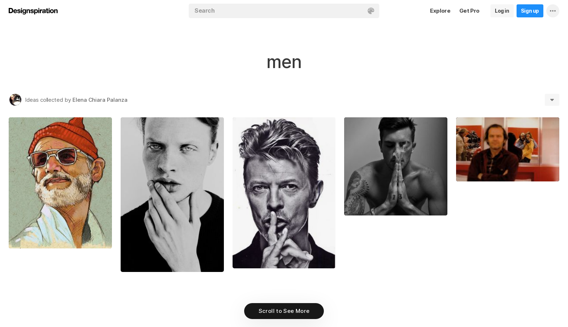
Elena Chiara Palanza (100, 99)
